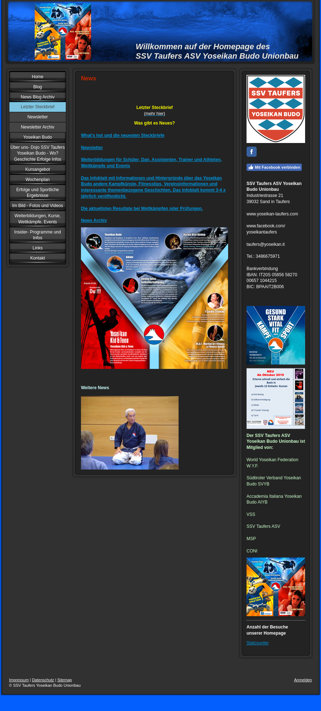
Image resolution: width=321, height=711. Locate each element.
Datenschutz (43, 680)
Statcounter (258, 642)
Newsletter (92, 147)
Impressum (19, 680)
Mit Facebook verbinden (274, 167)
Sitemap (64, 680)
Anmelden (303, 680)
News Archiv (94, 220)
